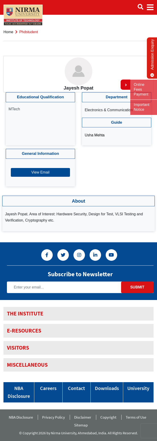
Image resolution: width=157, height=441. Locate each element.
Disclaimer (82, 417)
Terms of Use (137, 417)
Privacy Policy (53, 417)
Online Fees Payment (141, 89)
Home (8, 32)
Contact (76, 388)
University (138, 388)
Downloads (107, 388)
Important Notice (141, 107)
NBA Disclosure (19, 392)
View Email (40, 172)
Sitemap (81, 425)
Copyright (108, 417)
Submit (137, 287)
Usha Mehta (95, 135)
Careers (48, 388)
